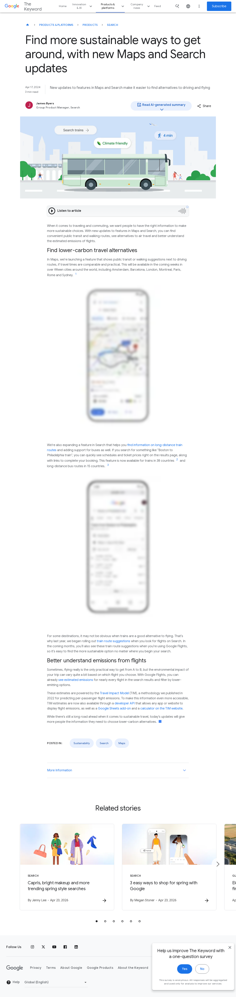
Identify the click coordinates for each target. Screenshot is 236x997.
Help (13, 982)
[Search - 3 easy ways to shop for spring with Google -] (169, 867)
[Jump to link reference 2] (177, 460)
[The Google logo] (14, 968)
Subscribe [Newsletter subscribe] (219, 6)
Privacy (35, 968)
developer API (125, 703)
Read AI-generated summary (161, 106)
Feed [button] (157, 6)
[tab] (96, 921)
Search (112, 25)
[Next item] (217, 864)
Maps (121, 743)
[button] (204, 106)
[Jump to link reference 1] (76, 274)
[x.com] (43, 947)
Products (90, 25)
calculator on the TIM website (161, 708)
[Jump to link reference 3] (108, 465)
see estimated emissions (75, 680)
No (196, 981)
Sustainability (82, 743)
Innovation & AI (82, 6)
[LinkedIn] (76, 947)
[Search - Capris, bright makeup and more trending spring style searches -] (67, 867)
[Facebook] (65, 947)
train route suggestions (113, 641)
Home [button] (63, 6)
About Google (71, 968)
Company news (141, 6)
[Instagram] (32, 947)
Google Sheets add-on (114, 708)
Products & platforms (113, 6)
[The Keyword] (27, 25)
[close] (224, 959)
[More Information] (184, 770)
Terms (51, 968)
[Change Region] (56, 982)
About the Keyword (133, 968)
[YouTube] (54, 947)
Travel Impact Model (114, 693)
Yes (178, 981)
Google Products (100, 968)
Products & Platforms (56, 25)
